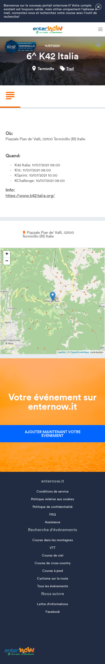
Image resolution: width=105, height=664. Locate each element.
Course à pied (52, 571)
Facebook (53, 612)
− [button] (6, 261)
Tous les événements (52, 586)
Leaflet (62, 352)
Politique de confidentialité (53, 507)
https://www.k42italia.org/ (30, 195)
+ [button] (6, 254)
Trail (70, 68)
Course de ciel (52, 555)
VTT (53, 548)
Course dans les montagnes (52, 540)
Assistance (52, 522)
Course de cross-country (53, 563)
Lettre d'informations (52, 604)
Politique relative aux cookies (52, 499)
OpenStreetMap (79, 352)
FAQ (52, 514)
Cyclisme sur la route (52, 578)
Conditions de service (53, 491)
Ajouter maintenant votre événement (52, 433)
